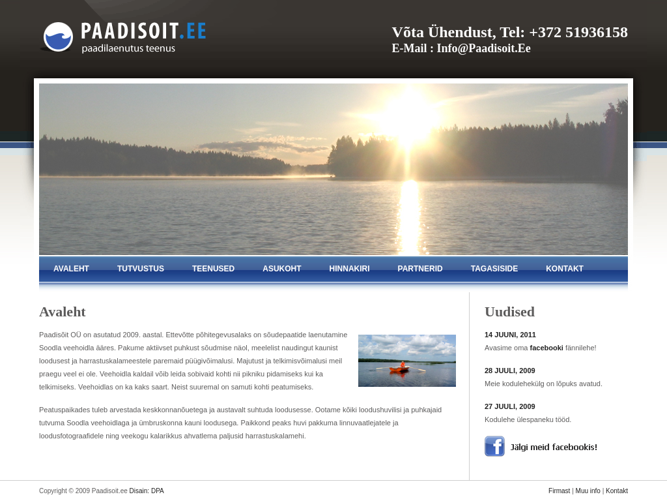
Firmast (559, 490)
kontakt (565, 268)
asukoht (282, 268)
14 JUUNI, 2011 (510, 335)
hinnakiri (350, 268)
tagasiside (494, 268)
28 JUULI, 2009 (510, 370)
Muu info (588, 490)
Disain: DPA (147, 490)
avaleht (71, 268)
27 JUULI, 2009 (510, 406)
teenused (213, 268)
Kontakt (617, 490)
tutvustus (140, 268)
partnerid (420, 268)
